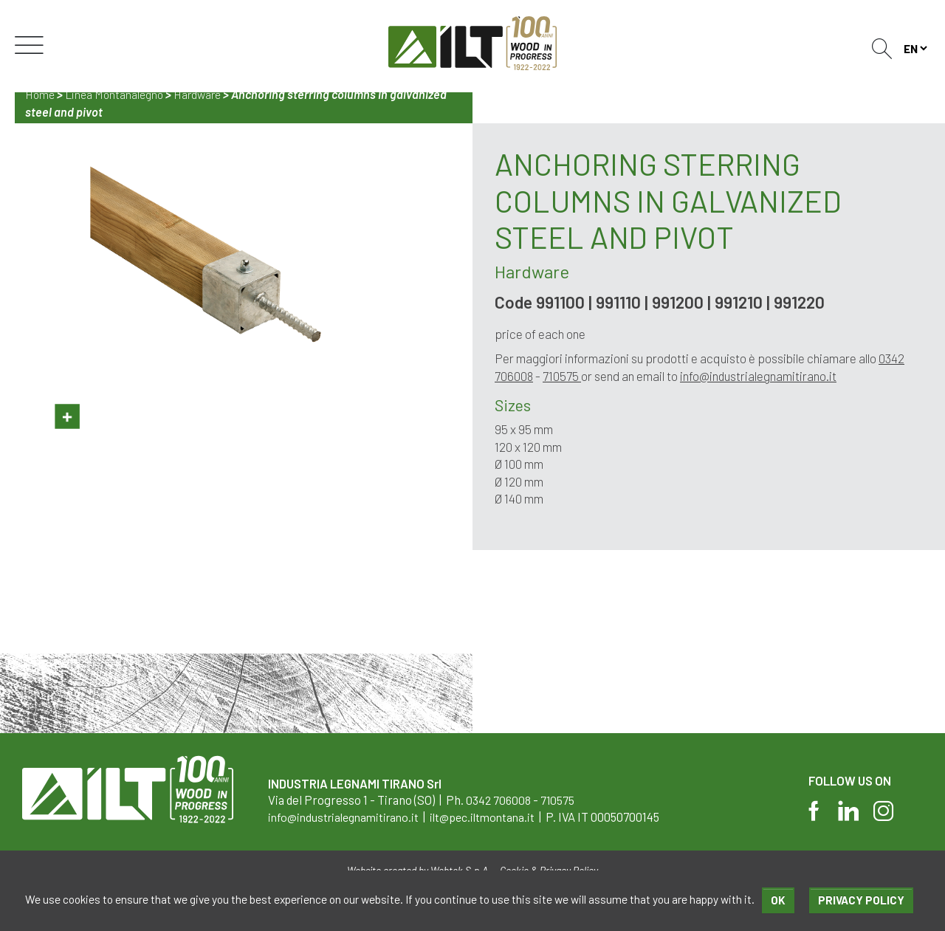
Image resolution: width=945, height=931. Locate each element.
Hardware (203, 94)
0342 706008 (499, 799)
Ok (777, 900)
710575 (562, 375)
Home (41, 94)
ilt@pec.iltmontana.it (499, 816)
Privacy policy (860, 900)
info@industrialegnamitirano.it (760, 375)
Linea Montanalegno (118, 94)
